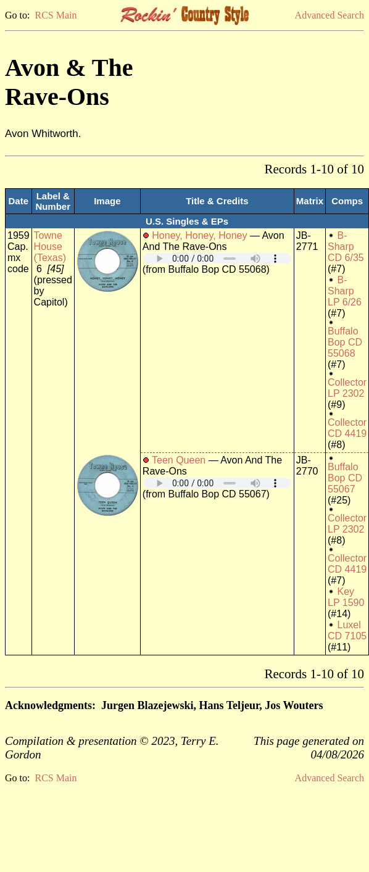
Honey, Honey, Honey (199, 235)
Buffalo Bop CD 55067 (345, 478)
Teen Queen (178, 460)
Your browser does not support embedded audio (217, 258)
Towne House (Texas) (50, 246)
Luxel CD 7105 (347, 630)
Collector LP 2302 (347, 388)
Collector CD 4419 (347, 428)
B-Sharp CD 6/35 (346, 246)
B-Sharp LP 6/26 (345, 291)
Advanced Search (329, 15)
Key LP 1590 (346, 597)
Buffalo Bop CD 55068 (345, 342)
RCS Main (56, 15)
